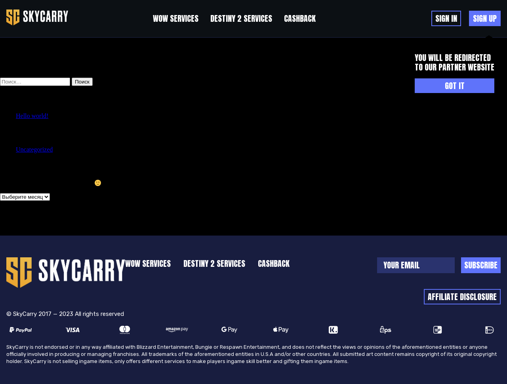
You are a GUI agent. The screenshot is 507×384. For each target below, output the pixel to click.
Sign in (446, 18)
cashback (300, 18)
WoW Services (175, 18)
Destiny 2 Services (241, 18)
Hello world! (32, 115)
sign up (485, 18)
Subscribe (480, 265)
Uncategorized (34, 149)
